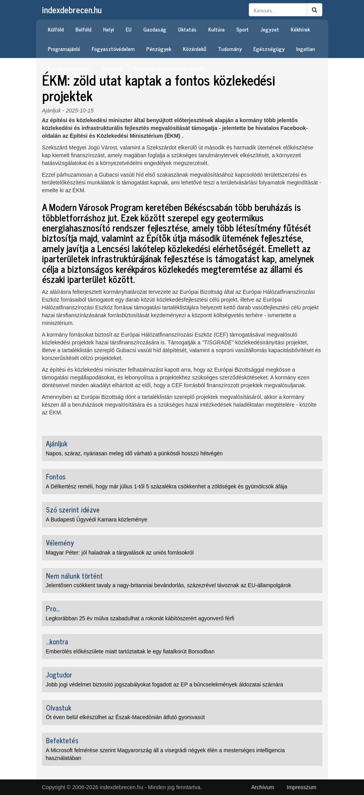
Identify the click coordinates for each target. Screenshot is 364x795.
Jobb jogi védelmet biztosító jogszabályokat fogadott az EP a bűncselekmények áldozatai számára (164, 684)
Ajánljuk (51, 110)
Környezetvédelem (69, 67)
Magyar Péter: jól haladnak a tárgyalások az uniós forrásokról (120, 552)
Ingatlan (305, 48)
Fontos (55, 476)
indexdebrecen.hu (72, 9)
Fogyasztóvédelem (113, 48)
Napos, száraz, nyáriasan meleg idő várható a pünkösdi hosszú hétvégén (134, 453)
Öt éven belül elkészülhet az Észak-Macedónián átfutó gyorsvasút (125, 717)
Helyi (108, 29)
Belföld (83, 29)
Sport (242, 29)
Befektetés (62, 740)
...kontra (57, 641)
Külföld (56, 29)
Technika (112, 67)
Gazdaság (154, 29)
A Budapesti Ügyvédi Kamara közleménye (97, 519)
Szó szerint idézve (73, 509)
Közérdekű (194, 48)
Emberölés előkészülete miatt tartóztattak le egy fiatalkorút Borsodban (130, 651)
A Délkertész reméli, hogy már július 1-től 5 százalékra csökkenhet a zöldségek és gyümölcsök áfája (166, 486)
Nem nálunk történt (74, 575)
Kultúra (216, 29)
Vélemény (60, 542)
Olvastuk (58, 707)
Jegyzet (269, 29)
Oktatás (187, 29)
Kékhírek (300, 29)
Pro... (53, 608)
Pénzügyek (158, 48)
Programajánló (64, 48)
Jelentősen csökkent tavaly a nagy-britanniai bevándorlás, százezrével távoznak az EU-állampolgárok (168, 585)
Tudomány (230, 48)
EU (129, 29)
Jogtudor (59, 674)
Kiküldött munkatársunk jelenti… (170, 67)
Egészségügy (269, 48)
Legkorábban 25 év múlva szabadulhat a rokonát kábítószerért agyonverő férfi (140, 618)
